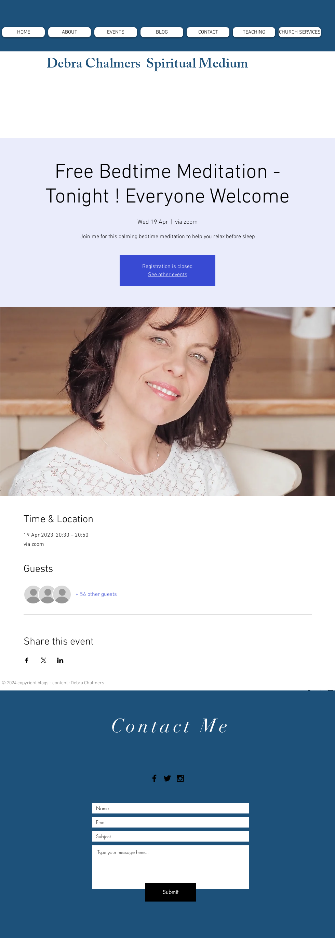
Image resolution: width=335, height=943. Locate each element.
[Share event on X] (43, 660)
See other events (167, 274)
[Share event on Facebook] (27, 660)
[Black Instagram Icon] (180, 778)
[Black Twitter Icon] (167, 778)
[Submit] (170, 892)
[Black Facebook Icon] (154, 778)
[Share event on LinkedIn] (60, 660)
